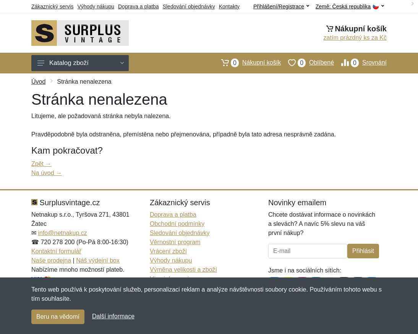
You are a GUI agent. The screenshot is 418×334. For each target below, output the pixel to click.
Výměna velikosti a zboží (183, 269)
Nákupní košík (247, 63)
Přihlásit (363, 251)
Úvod (38, 81)
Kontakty (229, 6)
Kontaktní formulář (56, 251)
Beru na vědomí (57, 316)
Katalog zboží (80, 62)
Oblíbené (307, 63)
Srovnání (360, 63)
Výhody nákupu (95, 6)
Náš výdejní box (98, 260)
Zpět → (41, 164)
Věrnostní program (175, 242)
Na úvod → (46, 173)
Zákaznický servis (52, 6)
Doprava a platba (138, 6)
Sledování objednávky (189, 6)
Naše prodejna (51, 260)
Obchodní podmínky (177, 224)
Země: (350, 7)
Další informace (113, 316)
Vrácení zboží (168, 251)
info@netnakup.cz (62, 233)
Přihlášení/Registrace (281, 6)
